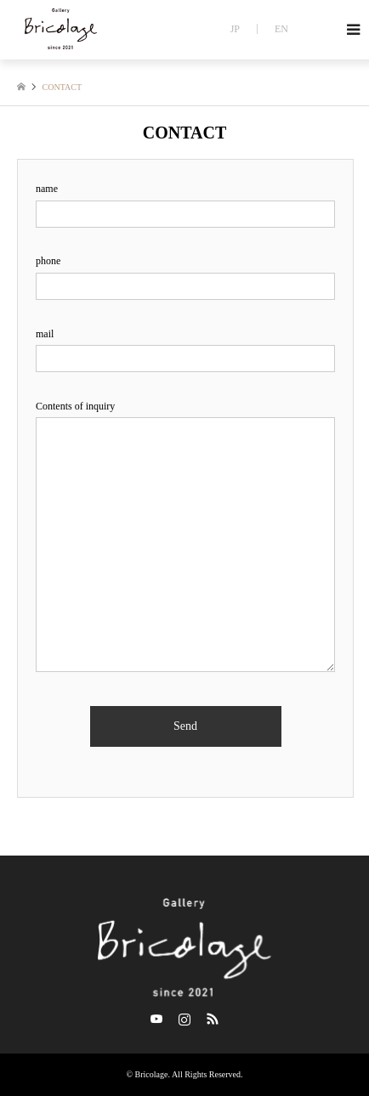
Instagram (184, 1019)
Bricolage (151, 1074)
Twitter (156, 1019)
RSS (213, 1019)
